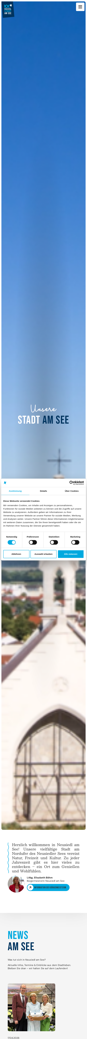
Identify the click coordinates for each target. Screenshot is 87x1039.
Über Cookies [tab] (72, 491)
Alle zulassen (70, 554)
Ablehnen (16, 554)
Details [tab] (43, 491)
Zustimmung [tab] (15, 491)
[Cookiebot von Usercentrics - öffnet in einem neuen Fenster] (71, 483)
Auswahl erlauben (43, 554)
